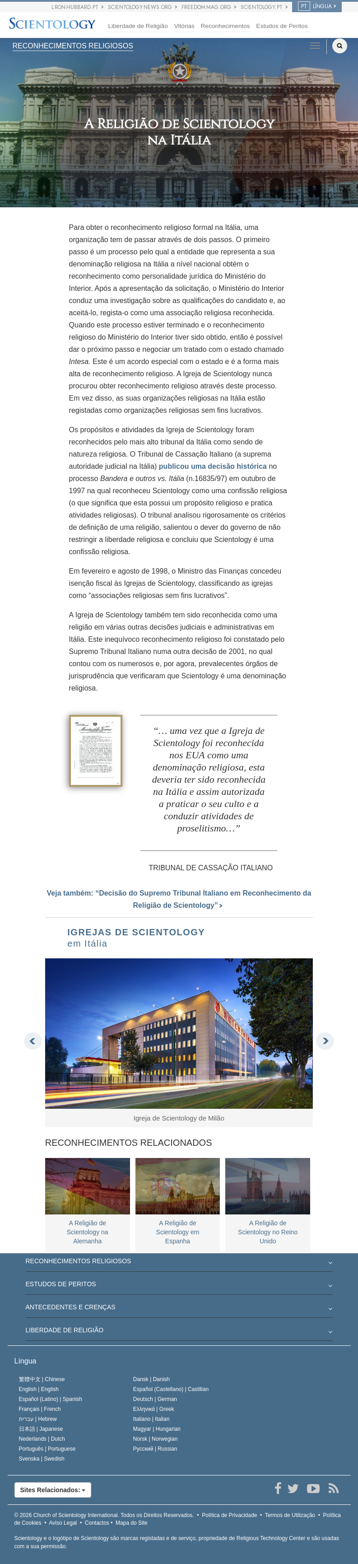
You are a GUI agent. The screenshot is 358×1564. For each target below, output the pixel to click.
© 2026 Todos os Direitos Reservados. (104, 1515)
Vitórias (184, 26)
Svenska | (42, 1459)
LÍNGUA (315, 6)
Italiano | (151, 1419)
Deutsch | (155, 1399)
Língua (25, 1361)
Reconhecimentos (225, 26)
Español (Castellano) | (171, 1389)
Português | (47, 1449)
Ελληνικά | (153, 1409)
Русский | (155, 1449)
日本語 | (41, 1429)
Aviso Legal (63, 1523)
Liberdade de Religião (137, 26)
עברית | (38, 1419)
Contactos (97, 1523)
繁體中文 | (42, 1379)
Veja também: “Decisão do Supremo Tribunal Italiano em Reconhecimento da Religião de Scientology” (179, 899)
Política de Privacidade (229, 1515)
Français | (40, 1409)
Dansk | (151, 1379)
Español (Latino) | (51, 1399)
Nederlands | (42, 1439)
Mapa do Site (132, 1523)
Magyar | (157, 1429)
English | (39, 1389)
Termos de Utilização (290, 1515)
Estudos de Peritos (282, 26)
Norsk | (155, 1439)
